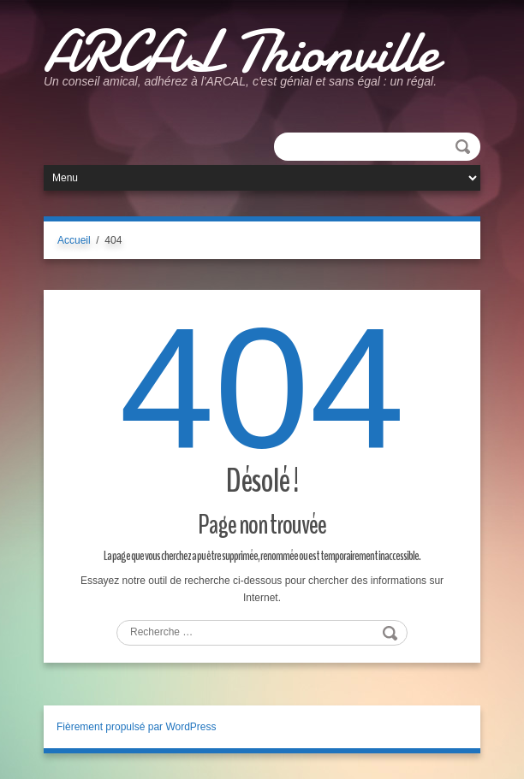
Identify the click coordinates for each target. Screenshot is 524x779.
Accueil (74, 240)
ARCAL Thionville (241, 51)
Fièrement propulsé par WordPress (137, 727)
